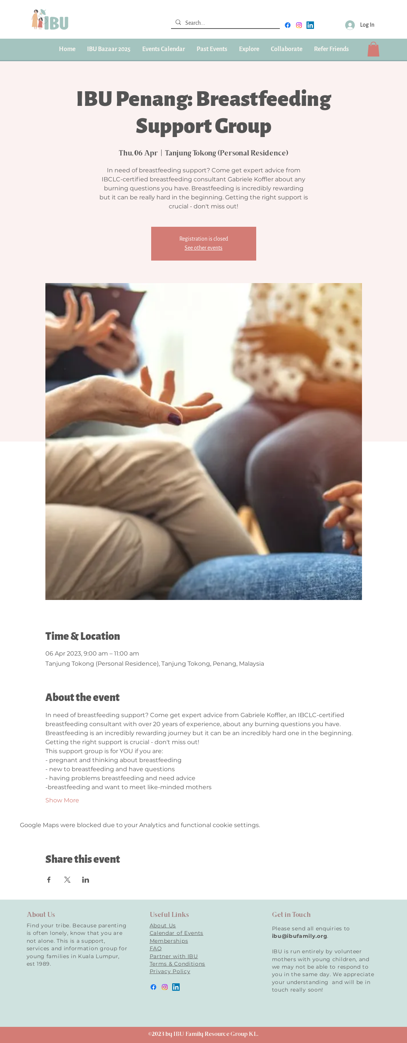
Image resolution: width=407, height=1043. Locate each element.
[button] (212, 49)
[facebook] (287, 25)
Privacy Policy (170, 971)
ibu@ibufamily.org (299, 936)
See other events (203, 248)
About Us (163, 925)
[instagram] (299, 25)
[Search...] (224, 23)
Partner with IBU (174, 956)
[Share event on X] (67, 880)
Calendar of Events (177, 933)
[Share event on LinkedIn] (85, 880)
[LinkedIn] (310, 25)
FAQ (156, 948)
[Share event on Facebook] (49, 880)
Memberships (169, 940)
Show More (62, 800)
